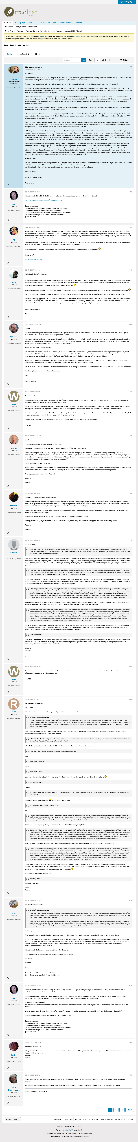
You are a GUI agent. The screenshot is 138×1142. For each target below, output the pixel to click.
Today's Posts (20, 27)
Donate (79, 23)
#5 (130, 324)
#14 (130, 1043)
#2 (130, 192)
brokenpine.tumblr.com (33, 259)
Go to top (128, 1119)
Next (129, 1110)
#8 (130, 493)
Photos (38, 54)
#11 (130, 699)
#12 (130, 901)
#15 (130, 1075)
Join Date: (10, 88)
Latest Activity (24, 54)
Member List (32, 27)
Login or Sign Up (127, 2)
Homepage (20, 23)
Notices (32, 23)
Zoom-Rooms (66, 23)
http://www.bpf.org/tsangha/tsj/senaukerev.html (43, 200)
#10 (130, 667)
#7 (130, 436)
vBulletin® (68, 1130)
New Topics (9, 27)
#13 (130, 986)
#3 (130, 227)
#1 (131, 67)
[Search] (74, 60)
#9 (130, 540)
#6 (130, 392)
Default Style (13, 1119)
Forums (7, 23)
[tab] (9, 54)
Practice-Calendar (47, 23)
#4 (130, 270)
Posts (9, 54)
